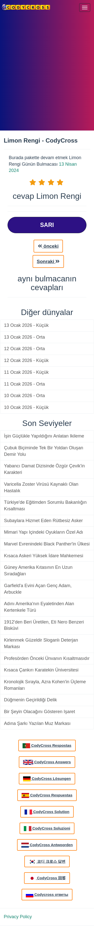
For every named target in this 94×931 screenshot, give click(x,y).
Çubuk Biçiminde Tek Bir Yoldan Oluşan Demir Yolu (43, 451)
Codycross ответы (47, 894)
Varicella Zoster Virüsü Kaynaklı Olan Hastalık (41, 487)
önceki (48, 246)
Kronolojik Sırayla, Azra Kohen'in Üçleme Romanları (45, 685)
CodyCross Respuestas (47, 795)
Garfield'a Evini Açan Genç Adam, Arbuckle (38, 589)
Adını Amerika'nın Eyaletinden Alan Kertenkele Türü (39, 607)
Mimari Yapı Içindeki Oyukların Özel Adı (43, 532)
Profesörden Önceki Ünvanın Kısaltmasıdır (46, 658)
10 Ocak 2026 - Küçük (26, 407)
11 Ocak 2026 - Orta (24, 384)
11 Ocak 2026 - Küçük (26, 372)
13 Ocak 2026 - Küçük (26, 325)
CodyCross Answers (47, 762)
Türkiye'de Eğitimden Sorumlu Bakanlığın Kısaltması (45, 505)
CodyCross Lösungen (47, 778)
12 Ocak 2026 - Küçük (26, 360)
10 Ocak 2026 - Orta (24, 395)
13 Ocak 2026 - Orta (24, 337)
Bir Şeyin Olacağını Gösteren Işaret (39, 711)
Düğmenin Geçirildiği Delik (30, 699)
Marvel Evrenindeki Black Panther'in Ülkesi (47, 543)
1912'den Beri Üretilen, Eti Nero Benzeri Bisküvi (44, 625)
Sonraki (48, 261)
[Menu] (84, 7)
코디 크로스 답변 (47, 861)
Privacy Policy (18, 916)
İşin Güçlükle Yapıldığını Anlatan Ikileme (44, 436)
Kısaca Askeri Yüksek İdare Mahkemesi (43, 555)
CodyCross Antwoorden (47, 845)
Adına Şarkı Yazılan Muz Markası (37, 723)
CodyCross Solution (47, 812)
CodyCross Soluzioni (47, 828)
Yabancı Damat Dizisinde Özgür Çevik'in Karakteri (44, 469)
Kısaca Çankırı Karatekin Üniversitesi (41, 669)
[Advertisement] (47, 72)
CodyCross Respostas (47, 745)
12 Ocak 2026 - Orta (24, 348)
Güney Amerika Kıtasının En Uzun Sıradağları (38, 570)
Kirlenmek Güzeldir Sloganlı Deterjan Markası (41, 643)
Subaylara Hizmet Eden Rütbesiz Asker (43, 520)
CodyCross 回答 (46, 878)
